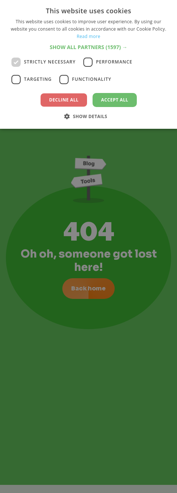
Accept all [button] (114, 100)
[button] (89, 47)
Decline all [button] (64, 100)
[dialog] (88, 246)
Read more (88, 36)
